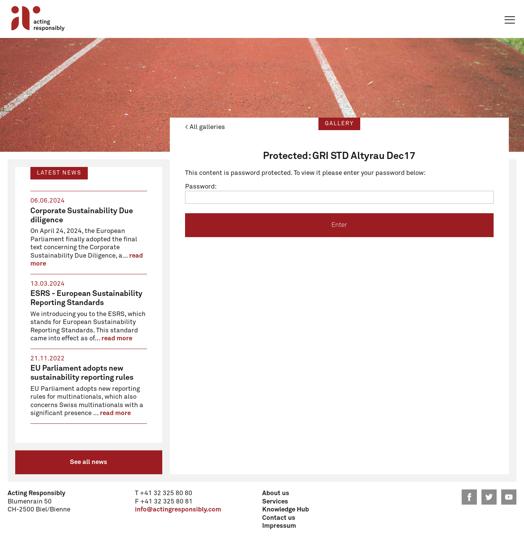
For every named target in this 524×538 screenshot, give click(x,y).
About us (275, 493)
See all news (88, 462)
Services (275, 502)
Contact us (278, 518)
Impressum (279, 526)
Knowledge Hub (285, 510)
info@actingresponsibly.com (178, 510)
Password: (339, 194)
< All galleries (205, 127)
